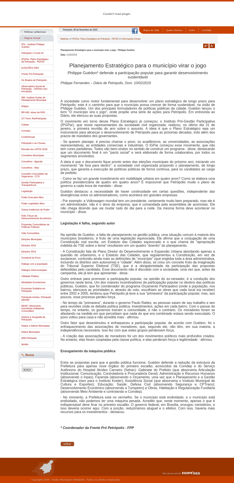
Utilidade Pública (30, 276)
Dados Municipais (30, 332)
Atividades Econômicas (33, 282)
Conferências (28, 137)
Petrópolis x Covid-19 (32, 53)
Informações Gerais (131, 39)
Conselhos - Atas (30, 167)
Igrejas (24, 344)
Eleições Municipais (31, 239)
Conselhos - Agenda (31, 161)
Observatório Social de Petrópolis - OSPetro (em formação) (34, 89)
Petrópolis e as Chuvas (33, 143)
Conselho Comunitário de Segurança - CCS (34, 175)
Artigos (25, 106)
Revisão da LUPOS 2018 (34, 149)
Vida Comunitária (30, 233)
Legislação (27, 191)
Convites (25, 130)
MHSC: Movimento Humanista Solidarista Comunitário (32, 308)
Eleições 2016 (28, 245)
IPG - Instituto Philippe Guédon (32, 45)
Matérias (65, 39)
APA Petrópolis (29, 338)
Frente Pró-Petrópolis (32, 74)
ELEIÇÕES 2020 (30, 68)
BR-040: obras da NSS (33, 112)
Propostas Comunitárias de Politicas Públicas (35, 225)
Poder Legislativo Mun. (33, 203)
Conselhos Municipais (32, 155)
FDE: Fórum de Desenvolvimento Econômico (36, 217)
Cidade (25, 124)
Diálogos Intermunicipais (34, 270)
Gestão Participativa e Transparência (32, 183)
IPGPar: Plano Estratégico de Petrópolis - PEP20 (34, 60)
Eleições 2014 (28, 251)
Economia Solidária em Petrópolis (33, 289)
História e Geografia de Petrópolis (33, 318)
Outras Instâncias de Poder (35, 209)
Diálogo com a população (34, 264)
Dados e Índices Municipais (35, 325)
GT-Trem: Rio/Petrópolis (33, 118)
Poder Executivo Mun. (32, 197)
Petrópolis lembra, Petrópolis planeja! (36, 298)
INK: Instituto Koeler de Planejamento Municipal (33, 98)
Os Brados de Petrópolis (34, 80)
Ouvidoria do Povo (31, 257)
